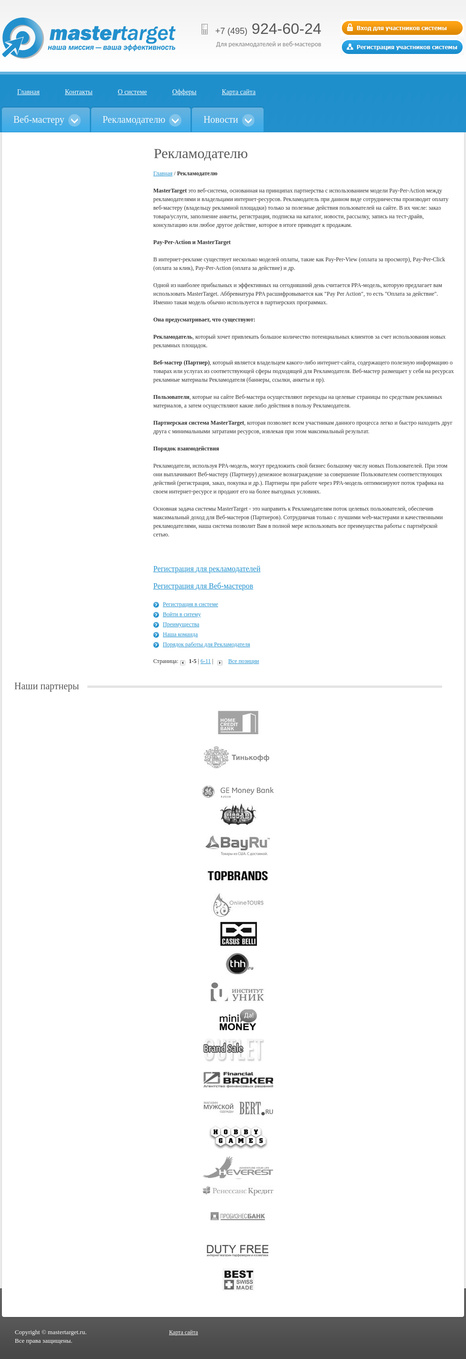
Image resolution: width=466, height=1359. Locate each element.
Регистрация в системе (190, 604)
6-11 (206, 661)
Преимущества (181, 624)
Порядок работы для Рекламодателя (206, 644)
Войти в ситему (182, 614)
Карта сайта (239, 92)
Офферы (184, 92)
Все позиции (243, 661)
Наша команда (180, 634)
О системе (132, 92)
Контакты (79, 92)
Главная (28, 92)
